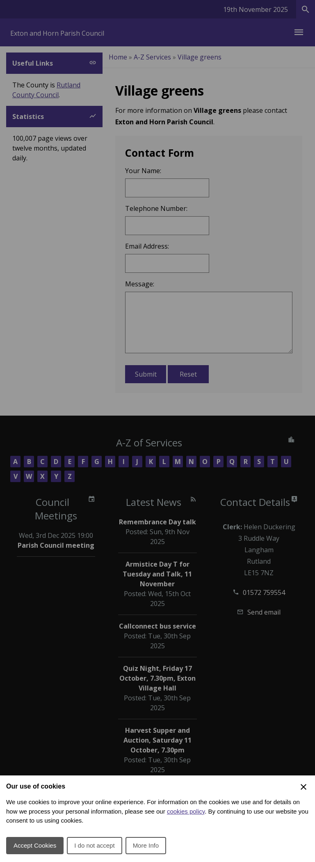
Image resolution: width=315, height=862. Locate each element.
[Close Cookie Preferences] (303, 787)
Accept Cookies (35, 845)
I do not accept (94, 845)
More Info (146, 845)
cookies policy (186, 811)
